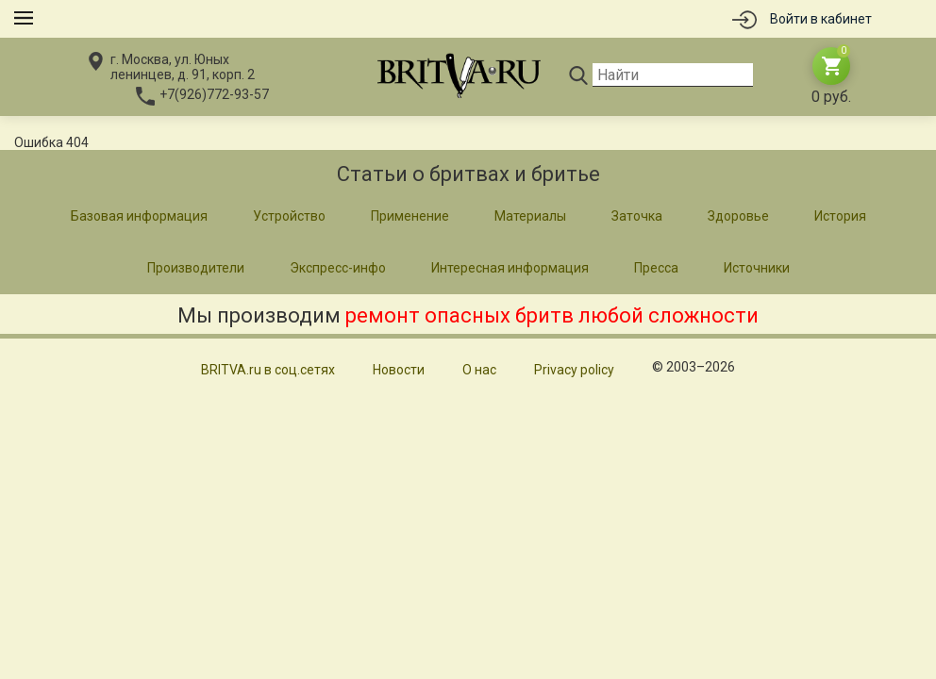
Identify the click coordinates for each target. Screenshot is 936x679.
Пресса (656, 267)
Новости (399, 369)
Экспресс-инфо (338, 267)
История (840, 216)
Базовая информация (139, 216)
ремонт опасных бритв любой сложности (552, 315)
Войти (821, 18)
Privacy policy (574, 369)
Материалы (530, 216)
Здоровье (738, 216)
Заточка (636, 216)
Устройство (289, 216)
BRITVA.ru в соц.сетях (268, 369)
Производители (195, 267)
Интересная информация (510, 267)
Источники (757, 267)
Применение (410, 216)
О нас (479, 369)
